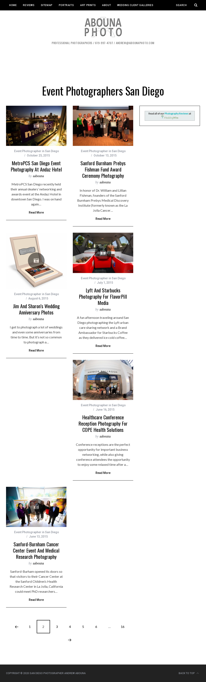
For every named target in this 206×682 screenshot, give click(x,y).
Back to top (189, 673)
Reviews (28, 5)
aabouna (38, 176)
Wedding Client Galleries (135, 5)
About (106, 5)
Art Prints (88, 5)
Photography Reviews (177, 113)
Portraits (66, 5)
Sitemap (47, 5)
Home (13, 5)
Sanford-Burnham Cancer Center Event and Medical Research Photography (36, 550)
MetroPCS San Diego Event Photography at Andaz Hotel (36, 166)
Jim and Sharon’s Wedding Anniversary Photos (36, 309)
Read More (36, 212)
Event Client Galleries (25, 15)
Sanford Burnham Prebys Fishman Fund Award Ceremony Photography (103, 169)
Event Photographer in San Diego (36, 151)
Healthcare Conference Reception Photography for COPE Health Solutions (103, 423)
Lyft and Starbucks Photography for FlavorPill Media (103, 296)
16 (122, 627)
